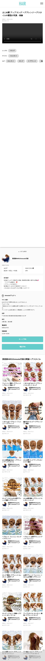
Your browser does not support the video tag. (22, 33)
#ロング (21, 61)
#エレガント (11, 61)
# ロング (12, 50)
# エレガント (13, 56)
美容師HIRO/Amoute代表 (20, 163)
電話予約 (23, 251)
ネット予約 (22, 244)
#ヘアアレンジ (32, 61)
